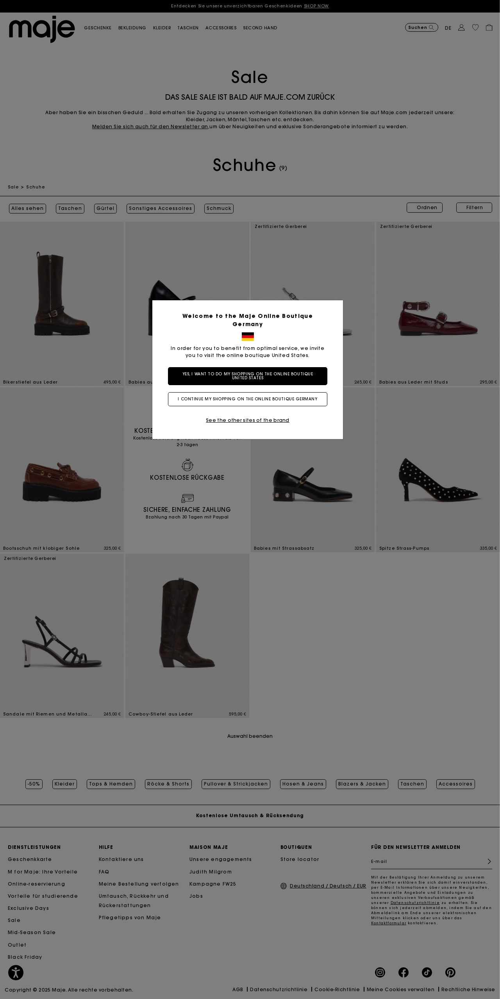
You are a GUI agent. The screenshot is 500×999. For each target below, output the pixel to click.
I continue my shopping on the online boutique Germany (250, 399)
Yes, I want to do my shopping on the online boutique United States (250, 375)
